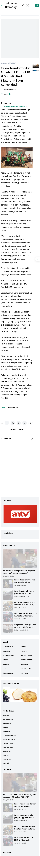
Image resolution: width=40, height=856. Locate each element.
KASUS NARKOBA (27, 660)
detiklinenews (8, 747)
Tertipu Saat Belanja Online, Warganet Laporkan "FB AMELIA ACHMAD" (19, 572)
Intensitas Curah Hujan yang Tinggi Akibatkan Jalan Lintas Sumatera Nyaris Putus (24, 592)
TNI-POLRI (24, 673)
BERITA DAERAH (8, 647)
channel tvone (8, 743)
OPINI (5, 669)
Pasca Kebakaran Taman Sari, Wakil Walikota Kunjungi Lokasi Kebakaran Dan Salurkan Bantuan (25, 581)
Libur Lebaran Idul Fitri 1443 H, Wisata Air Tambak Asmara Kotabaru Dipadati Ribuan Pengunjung (25, 614)
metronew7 (7, 732)
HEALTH (24, 651)
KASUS (5, 660)
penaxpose (7, 759)
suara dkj (6, 763)
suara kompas (8, 720)
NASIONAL (24, 664)
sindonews (7, 724)
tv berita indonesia (9, 736)
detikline (6, 716)
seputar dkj (7, 751)
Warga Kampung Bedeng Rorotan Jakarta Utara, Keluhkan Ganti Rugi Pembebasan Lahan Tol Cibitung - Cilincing (24, 603)
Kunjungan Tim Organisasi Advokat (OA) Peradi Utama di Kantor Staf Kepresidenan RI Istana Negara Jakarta (25, 626)
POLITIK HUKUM (26, 669)
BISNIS (23, 647)
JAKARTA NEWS (26, 655)
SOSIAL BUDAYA (8, 673)
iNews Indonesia (9, 739)
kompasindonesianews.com (13, 106)
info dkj (5, 728)
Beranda (3, 63)
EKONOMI (6, 651)
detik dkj (6, 755)
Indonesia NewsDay (11, 5)
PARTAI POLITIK (12, 63)
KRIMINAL (6, 664)
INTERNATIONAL (9, 655)
